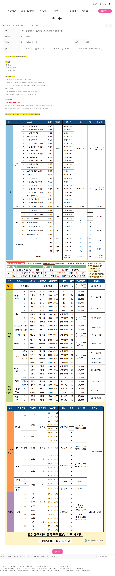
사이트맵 (2, 557)
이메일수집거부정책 (33, 557)
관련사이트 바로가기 (104, 557)
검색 (109, 4)
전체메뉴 (113, 4)
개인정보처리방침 (13, 557)
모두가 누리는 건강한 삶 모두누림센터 (57, 4)
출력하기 (110, 25)
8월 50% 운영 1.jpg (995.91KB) (34, 49)
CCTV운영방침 (45, 557)
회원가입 (103, 4)
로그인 (95, 4)
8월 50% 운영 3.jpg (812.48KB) (88, 49)
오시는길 (54, 557)
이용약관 (22, 557)
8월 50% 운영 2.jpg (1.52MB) (61, 49)
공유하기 (106, 25)
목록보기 (57, 552)
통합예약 (104, 11)
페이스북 (82, 556)
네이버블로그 (93, 556)
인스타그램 (89, 556)
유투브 (86, 556)
